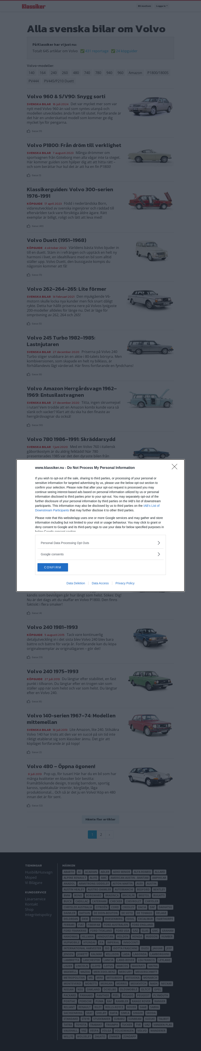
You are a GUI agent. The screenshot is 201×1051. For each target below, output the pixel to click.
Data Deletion (75, 583)
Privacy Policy (125, 583)
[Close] (176, 468)
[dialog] (100, 525)
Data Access (100, 583)
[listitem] (100, 542)
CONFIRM (58, 567)
